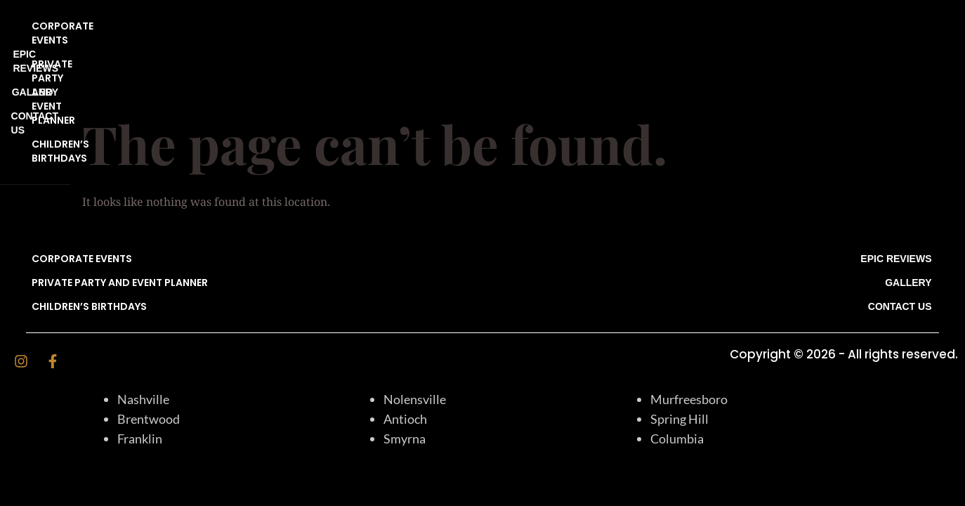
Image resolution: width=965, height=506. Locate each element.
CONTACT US (900, 73)
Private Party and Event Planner (120, 50)
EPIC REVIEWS (895, 26)
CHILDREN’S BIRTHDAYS (89, 74)
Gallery (908, 50)
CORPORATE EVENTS (82, 26)
